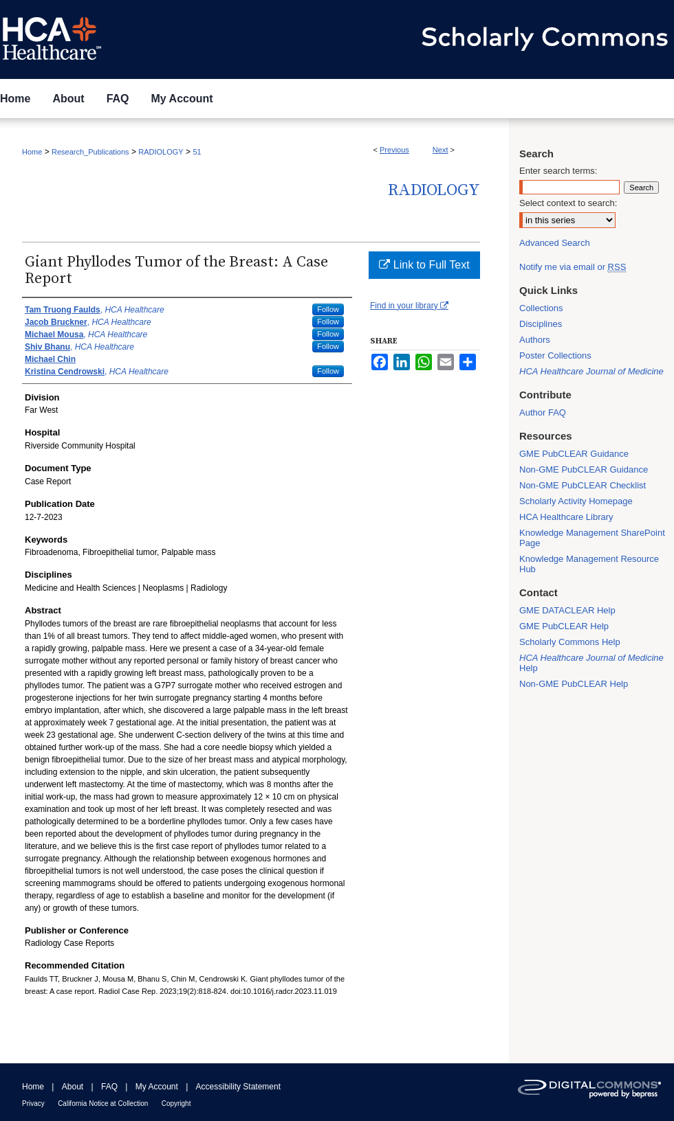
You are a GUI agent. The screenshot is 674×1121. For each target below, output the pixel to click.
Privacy (33, 1103)
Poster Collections (555, 355)
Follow (328, 309)
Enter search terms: (558, 171)
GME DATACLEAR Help (567, 610)
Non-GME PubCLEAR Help (573, 684)
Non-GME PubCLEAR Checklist (582, 485)
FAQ (109, 1086)
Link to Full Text (424, 265)
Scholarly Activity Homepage (576, 501)
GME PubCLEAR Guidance (574, 454)
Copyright (176, 1103)
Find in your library (409, 305)
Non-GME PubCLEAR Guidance (583, 469)
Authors (534, 340)
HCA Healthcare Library (566, 517)
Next (440, 150)
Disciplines (540, 324)
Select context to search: (568, 203)
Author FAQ (542, 412)
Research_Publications (90, 152)
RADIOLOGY (160, 152)
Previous (394, 150)
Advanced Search (554, 243)
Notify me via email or (572, 267)
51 (197, 152)
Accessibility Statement (238, 1086)
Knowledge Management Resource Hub (589, 564)
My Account (156, 1086)
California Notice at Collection (103, 1103)
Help (591, 663)
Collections (541, 308)
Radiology (434, 190)
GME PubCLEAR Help (564, 626)
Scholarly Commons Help (569, 642)
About (72, 1086)
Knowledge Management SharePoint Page (592, 538)
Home (32, 152)
